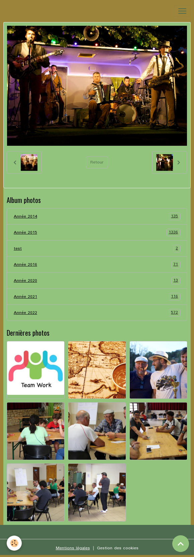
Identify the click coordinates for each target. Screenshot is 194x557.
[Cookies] (14, 543)
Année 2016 (97, 264)
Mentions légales (73, 548)
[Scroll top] (180, 543)
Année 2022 (97, 313)
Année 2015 (97, 232)
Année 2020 (97, 281)
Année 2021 (97, 297)
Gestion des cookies (117, 548)
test (97, 248)
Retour (96, 162)
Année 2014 (97, 216)
